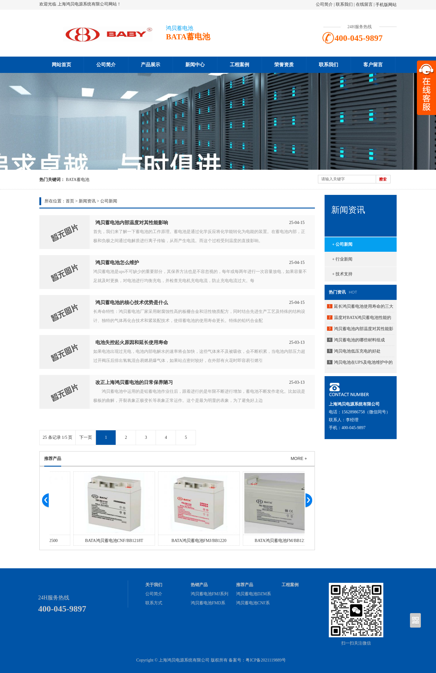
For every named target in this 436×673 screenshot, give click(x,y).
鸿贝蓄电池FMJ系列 (209, 594)
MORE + (299, 458)
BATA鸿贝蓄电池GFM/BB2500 (92, 540)
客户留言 (373, 64)
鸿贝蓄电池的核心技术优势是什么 (131, 302)
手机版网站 (386, 4)
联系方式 (153, 603)
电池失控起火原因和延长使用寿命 (131, 342)
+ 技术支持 (342, 274)
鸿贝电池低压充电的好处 (357, 351)
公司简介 (324, 4)
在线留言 (364, 4)
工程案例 (239, 64)
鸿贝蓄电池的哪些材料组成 (359, 340)
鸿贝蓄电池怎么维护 (117, 262)
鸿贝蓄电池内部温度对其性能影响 (131, 222)
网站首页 (61, 64)
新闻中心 (195, 64)
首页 (70, 201)
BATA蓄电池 (77, 179)
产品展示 (150, 64)
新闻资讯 (87, 201)
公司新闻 (108, 201)
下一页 (85, 437)
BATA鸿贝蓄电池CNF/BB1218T (177, 540)
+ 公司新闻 (342, 244)
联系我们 (344, 4)
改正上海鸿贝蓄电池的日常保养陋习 (134, 382)
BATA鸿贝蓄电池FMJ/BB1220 (261, 540)
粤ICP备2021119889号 (266, 660)
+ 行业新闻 (342, 259)
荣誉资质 (284, 64)
